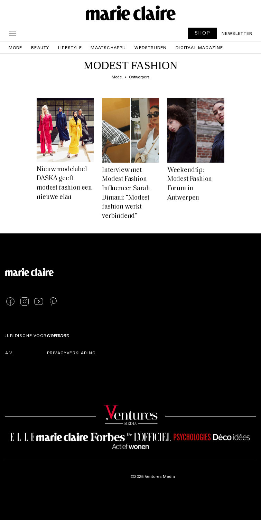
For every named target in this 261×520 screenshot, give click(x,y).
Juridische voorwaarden (37, 335)
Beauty (40, 47)
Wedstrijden (150, 47)
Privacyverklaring (71, 352)
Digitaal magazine (199, 47)
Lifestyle (70, 47)
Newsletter (237, 33)
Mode (15, 47)
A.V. (9, 352)
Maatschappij (108, 47)
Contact (58, 335)
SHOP (203, 32)
